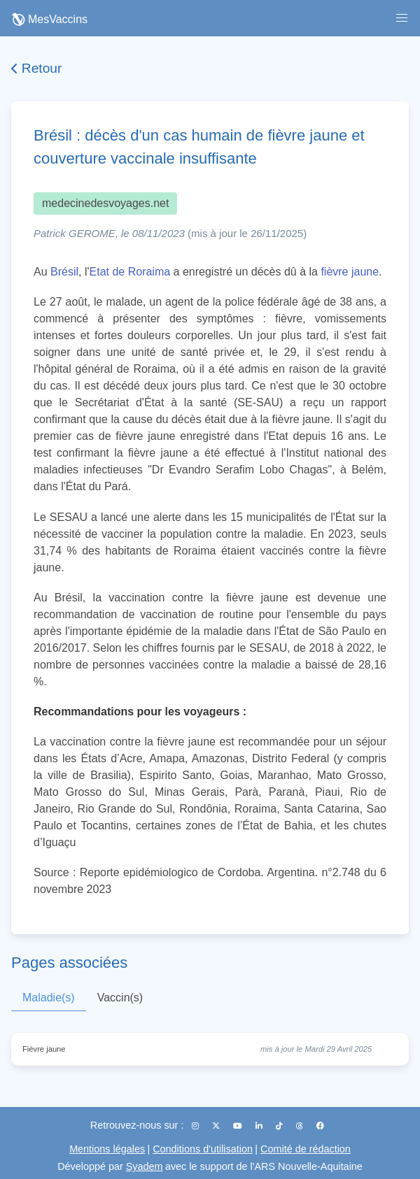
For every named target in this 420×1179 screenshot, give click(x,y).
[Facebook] (320, 1126)
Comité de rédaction (305, 1149)
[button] (402, 18)
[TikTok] (280, 1126)
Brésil (64, 272)
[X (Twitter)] (216, 1126)
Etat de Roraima (130, 272)
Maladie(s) (48, 997)
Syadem (144, 1166)
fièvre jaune (350, 272)
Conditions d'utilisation (203, 1149)
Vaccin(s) (120, 997)
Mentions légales (107, 1149)
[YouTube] (238, 1126)
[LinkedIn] (260, 1126)
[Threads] (300, 1126)
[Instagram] (196, 1126)
